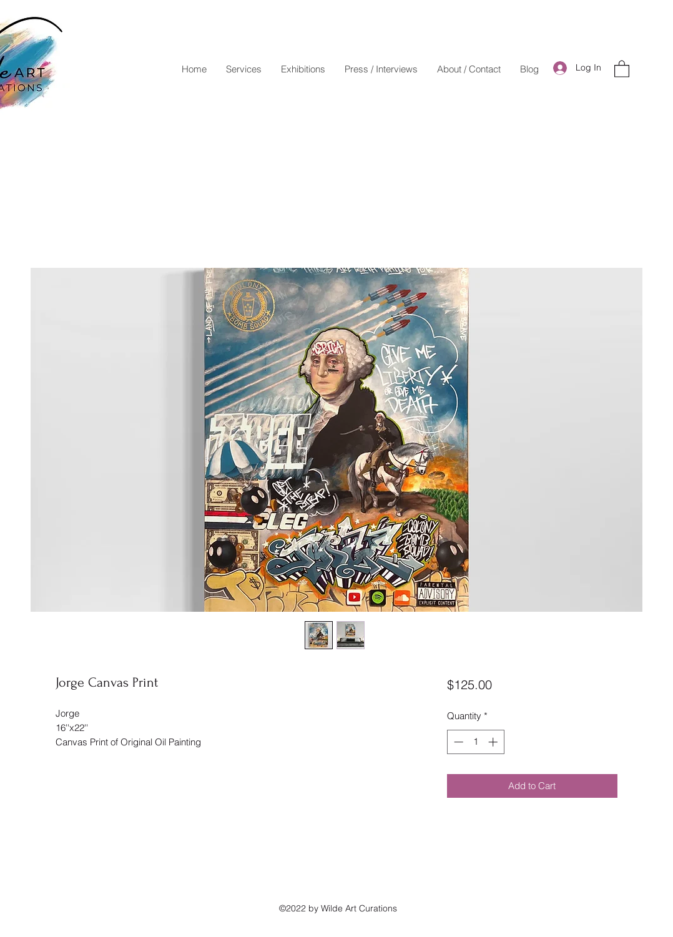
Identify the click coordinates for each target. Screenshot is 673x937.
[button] (621, 68)
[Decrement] (457, 741)
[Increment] (494, 741)
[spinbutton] (475, 741)
